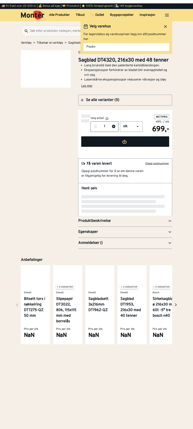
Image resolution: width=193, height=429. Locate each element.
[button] (126, 96)
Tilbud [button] (80, 12)
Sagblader (75, 40)
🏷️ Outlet (97, 12)
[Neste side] (17, 269)
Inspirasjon (147, 12)
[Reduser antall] (88, 123)
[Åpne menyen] (167, 12)
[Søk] (25, 28)
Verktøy (26, 40)
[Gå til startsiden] (33, 11)
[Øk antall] (106, 123)
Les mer (88, 83)
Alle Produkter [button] (59, 12)
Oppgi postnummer (157, 160)
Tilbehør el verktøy (50, 40)
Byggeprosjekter (122, 12)
